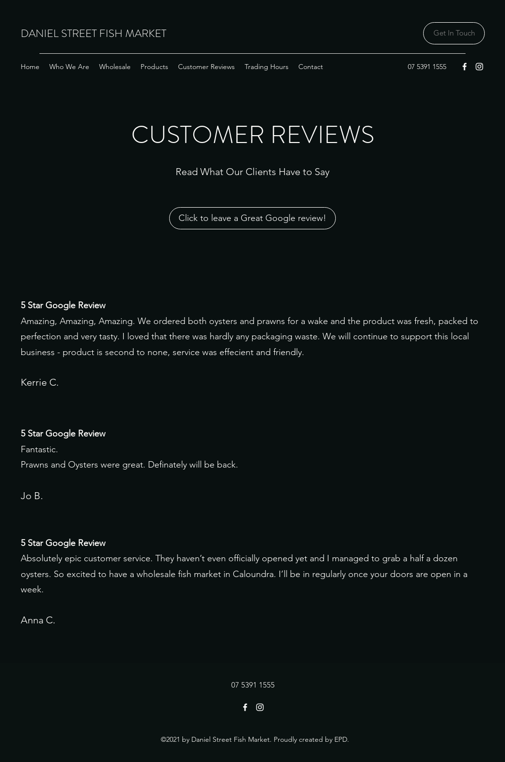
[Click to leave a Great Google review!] (252, 218)
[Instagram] (479, 67)
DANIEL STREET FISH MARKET (93, 33)
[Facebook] (464, 67)
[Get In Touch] (454, 33)
